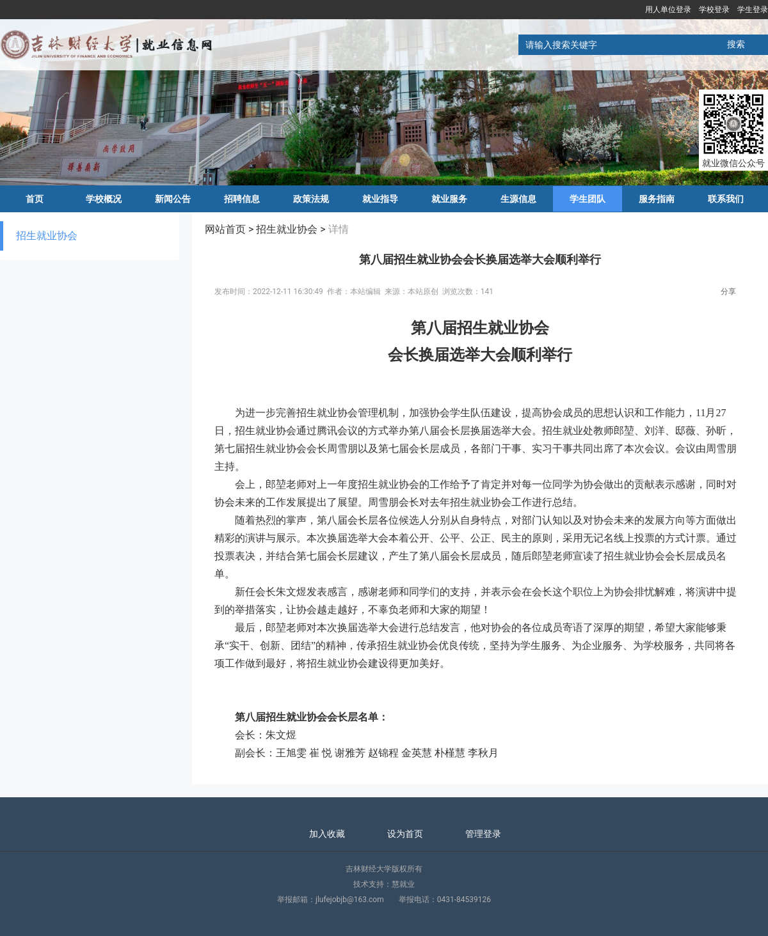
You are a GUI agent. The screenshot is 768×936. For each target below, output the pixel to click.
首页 (35, 199)
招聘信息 (242, 199)
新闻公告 (173, 199)
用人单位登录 (668, 9)
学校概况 (104, 199)
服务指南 (657, 199)
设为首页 (405, 834)
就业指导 (380, 199)
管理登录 (483, 834)
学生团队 (587, 199)
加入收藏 (327, 834)
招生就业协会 (46, 236)
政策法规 (311, 199)
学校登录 (714, 9)
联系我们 (726, 199)
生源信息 (518, 199)
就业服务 (449, 199)
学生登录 (752, 9)
